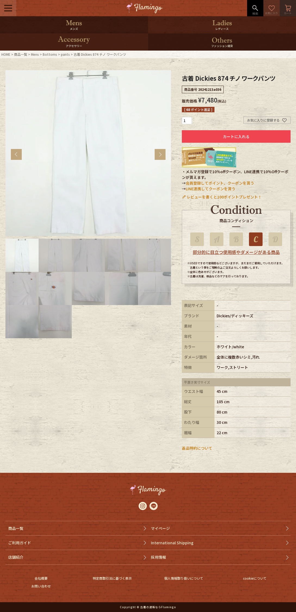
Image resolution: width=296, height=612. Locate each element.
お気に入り (271, 8)
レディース (222, 29)
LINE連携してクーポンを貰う (210, 188)
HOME (5, 54)
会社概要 (41, 578)
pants (65, 54)
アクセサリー (74, 46)
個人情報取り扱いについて (183, 578)
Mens (35, 54)
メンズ (74, 29)
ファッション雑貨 (222, 46)
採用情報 (158, 557)
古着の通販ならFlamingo (158, 607)
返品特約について (197, 448)
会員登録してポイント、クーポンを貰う (220, 183)
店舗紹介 (15, 557)
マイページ (160, 528)
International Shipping (172, 542)
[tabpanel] (88, 153)
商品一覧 (20, 54)
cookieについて (255, 578)
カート (288, 8)
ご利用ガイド (19, 542)
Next (160, 154)
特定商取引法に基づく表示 (112, 578)
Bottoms (50, 54)
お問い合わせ (41, 586)
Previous (16, 154)
